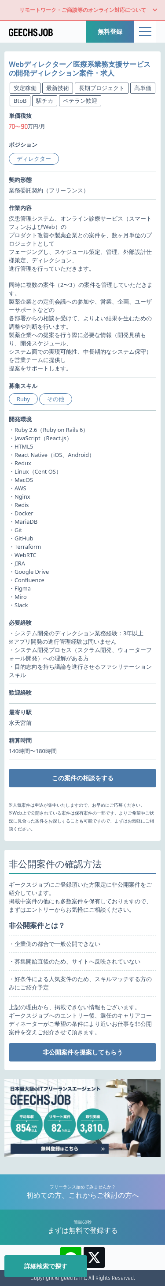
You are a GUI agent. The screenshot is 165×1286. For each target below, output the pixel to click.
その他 (55, 399)
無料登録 (110, 31)
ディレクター (34, 159)
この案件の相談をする (83, 778)
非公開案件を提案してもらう (83, 1052)
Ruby (23, 399)
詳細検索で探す (45, 1266)
